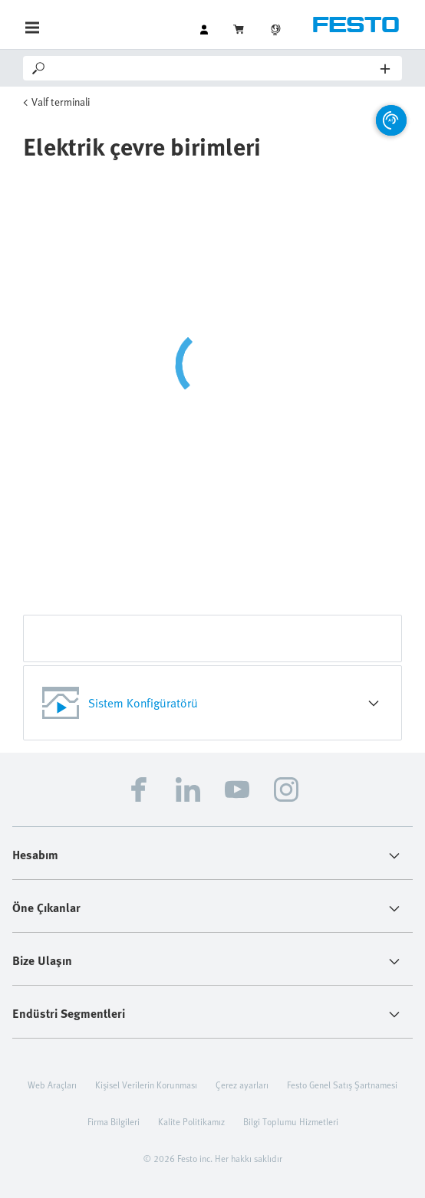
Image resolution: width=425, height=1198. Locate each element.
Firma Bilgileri (113, 1121)
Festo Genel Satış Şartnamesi (342, 1084)
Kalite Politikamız (191, 1121)
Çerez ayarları (242, 1084)
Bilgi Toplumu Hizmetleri (290, 1121)
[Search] (214, 68)
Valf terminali (60, 102)
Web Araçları (52, 1084)
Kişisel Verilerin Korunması (146, 1084)
